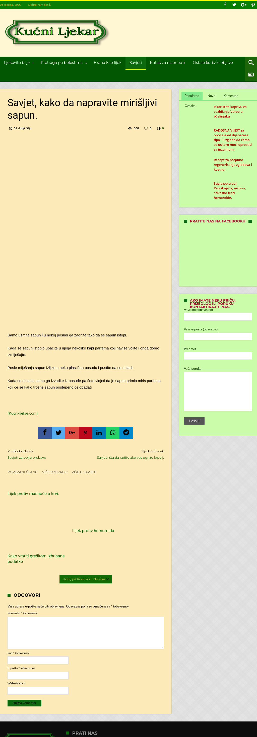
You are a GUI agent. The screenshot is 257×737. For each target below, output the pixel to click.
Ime (18, 615)
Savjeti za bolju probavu (43, 454)
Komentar (22, 575)
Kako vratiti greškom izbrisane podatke (134, 496)
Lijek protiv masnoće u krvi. (29, 496)
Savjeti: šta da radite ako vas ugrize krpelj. (128, 454)
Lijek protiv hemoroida (82, 523)
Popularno (192, 96)
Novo (211, 96)
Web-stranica (16, 645)
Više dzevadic (55, 472)
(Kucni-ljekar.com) (23, 413)
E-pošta (21, 630)
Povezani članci (23, 472)
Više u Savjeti (84, 472)
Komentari (231, 96)
